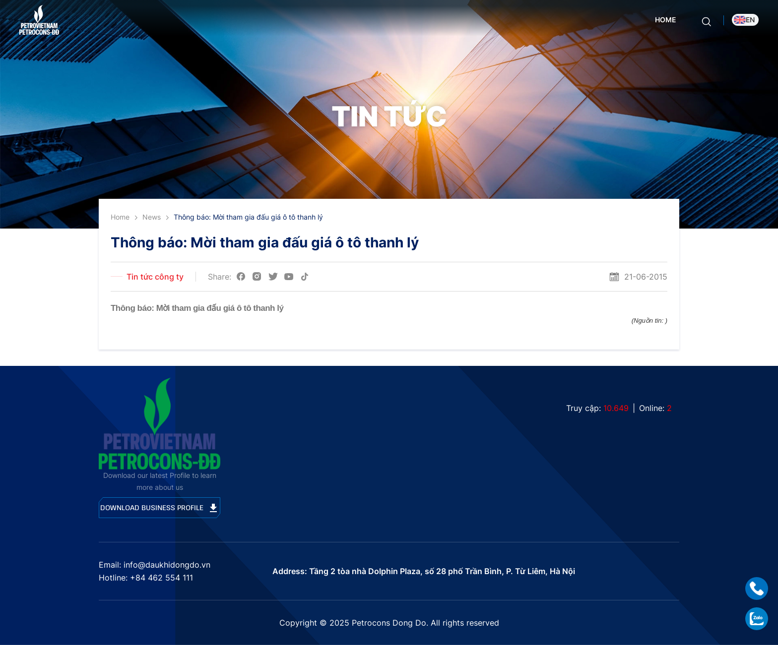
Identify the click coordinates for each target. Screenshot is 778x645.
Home (665, 19)
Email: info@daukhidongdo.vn (154, 565)
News (151, 217)
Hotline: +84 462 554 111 (146, 578)
